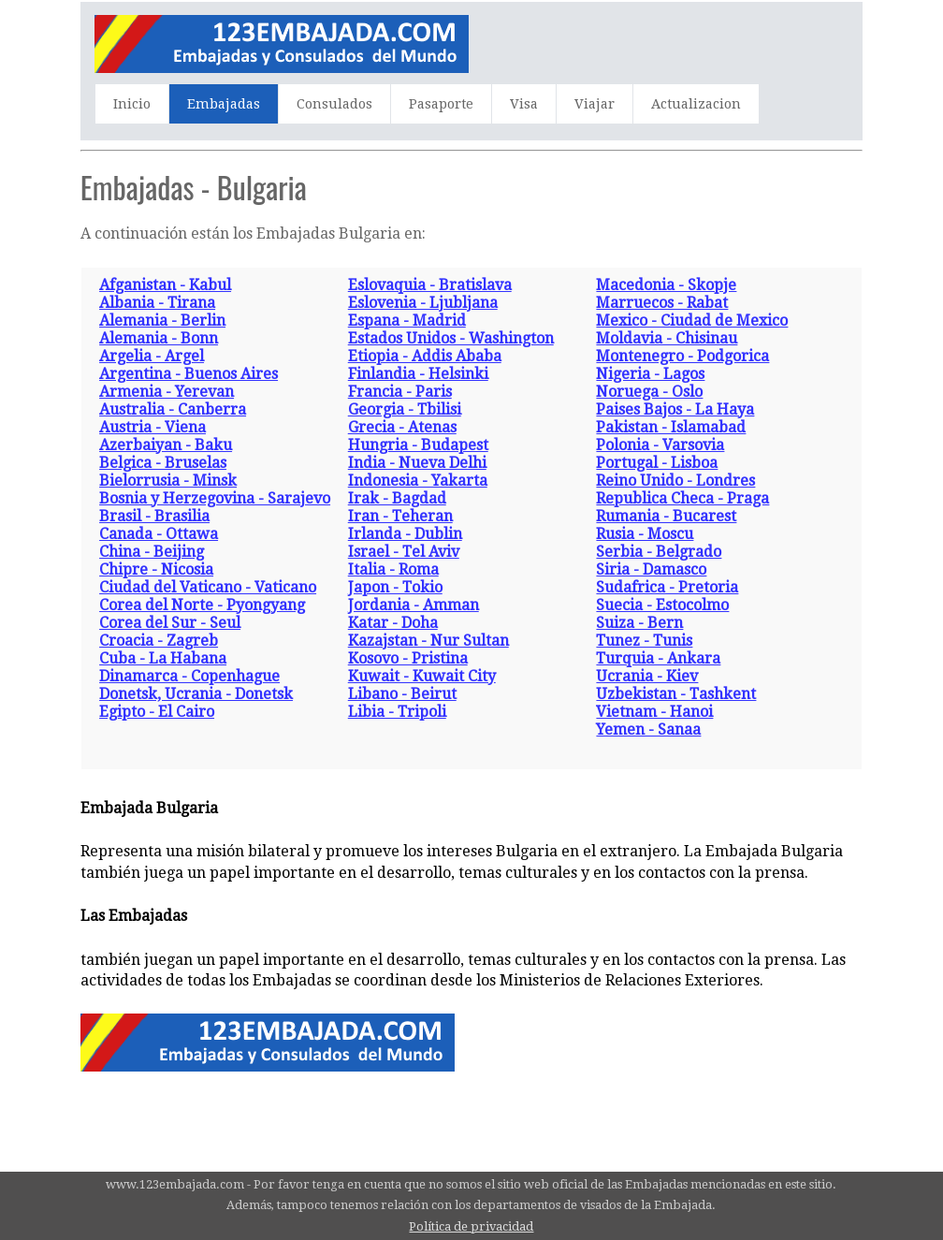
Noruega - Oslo (649, 392)
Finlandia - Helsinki (418, 374)
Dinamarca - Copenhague (189, 676)
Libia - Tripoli (397, 712)
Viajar (594, 103)
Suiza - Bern (639, 623)
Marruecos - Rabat (662, 303)
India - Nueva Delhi (417, 463)
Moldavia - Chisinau (666, 338)
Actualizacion (696, 103)
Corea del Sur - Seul (169, 623)
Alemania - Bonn (158, 338)
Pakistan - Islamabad (671, 427)
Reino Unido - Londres (675, 480)
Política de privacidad (471, 1226)
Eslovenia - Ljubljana (423, 303)
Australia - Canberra (172, 409)
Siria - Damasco (651, 569)
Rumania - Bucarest (666, 516)
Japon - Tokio (395, 587)
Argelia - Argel (151, 356)
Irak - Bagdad (397, 498)
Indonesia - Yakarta (417, 480)
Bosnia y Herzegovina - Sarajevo (214, 498)
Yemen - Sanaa (648, 729)
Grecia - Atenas (402, 427)
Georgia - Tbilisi (404, 409)
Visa (524, 103)
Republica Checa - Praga (682, 498)
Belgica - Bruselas (162, 463)
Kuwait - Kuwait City (422, 676)
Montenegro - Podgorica (682, 356)
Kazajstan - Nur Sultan (428, 640)
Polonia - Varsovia (660, 445)
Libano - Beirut (402, 694)
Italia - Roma (393, 569)
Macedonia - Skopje (666, 285)
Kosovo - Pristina (408, 658)
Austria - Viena (152, 427)
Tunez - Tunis (644, 640)
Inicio (132, 103)
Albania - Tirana (157, 303)
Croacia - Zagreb (158, 640)
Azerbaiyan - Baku (165, 445)
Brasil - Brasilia (154, 516)
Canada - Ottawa (158, 534)
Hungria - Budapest (418, 445)
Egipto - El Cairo (156, 712)
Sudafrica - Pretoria (667, 587)
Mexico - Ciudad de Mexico (692, 320)
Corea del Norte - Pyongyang (202, 605)
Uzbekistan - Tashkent (676, 694)
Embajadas (223, 103)
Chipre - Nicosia (156, 569)
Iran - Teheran (400, 516)
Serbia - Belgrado (658, 552)
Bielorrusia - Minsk (168, 480)
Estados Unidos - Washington (451, 338)
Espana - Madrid (407, 320)
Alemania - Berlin (162, 320)
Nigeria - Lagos (650, 374)
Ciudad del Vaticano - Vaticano (207, 587)
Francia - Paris (400, 392)
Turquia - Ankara (658, 658)
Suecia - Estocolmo (662, 605)
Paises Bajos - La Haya (675, 409)
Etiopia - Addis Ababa (424, 356)
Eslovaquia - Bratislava (430, 285)
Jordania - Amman (413, 605)
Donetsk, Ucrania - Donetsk (196, 694)
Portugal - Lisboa (657, 463)
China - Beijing (151, 552)
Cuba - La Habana (162, 658)
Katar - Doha (393, 623)
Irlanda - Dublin (405, 534)
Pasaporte (441, 103)
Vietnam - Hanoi (654, 712)
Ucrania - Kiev (647, 676)
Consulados (334, 103)
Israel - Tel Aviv (403, 552)
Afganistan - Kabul (165, 285)
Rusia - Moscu (644, 534)
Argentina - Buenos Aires (188, 374)
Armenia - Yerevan (166, 392)
